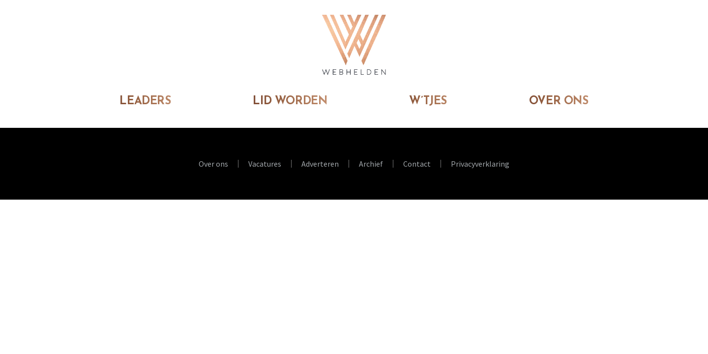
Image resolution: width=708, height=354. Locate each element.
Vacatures (264, 164)
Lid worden (290, 101)
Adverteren (320, 164)
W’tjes (428, 101)
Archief (371, 164)
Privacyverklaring (480, 164)
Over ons (559, 101)
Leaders (145, 101)
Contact (417, 164)
